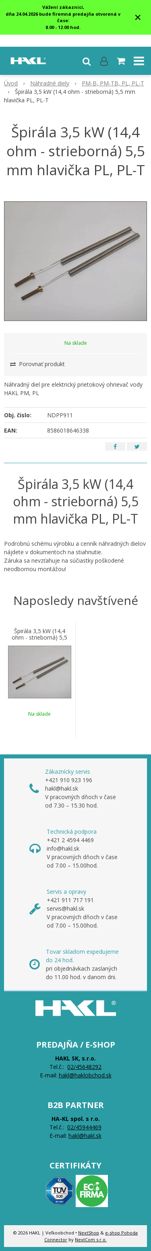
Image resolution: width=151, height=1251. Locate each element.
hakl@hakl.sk (84, 1135)
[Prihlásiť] (104, 61)
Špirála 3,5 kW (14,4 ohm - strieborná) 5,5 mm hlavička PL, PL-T (39, 637)
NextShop (88, 1233)
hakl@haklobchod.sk (85, 1075)
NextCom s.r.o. (91, 1240)
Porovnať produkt (37, 364)
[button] (86, 61)
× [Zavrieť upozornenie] (138, 17)
